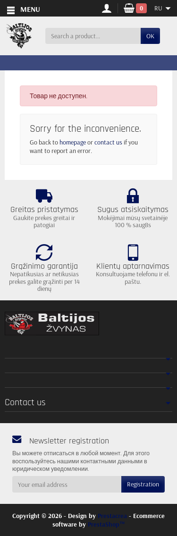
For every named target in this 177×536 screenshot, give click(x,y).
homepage (72, 142)
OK (150, 36)
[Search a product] (93, 36)
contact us (108, 142)
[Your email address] (66, 484)
